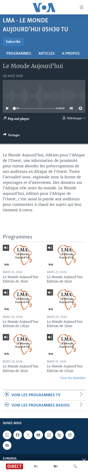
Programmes (18, 54)
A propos (71, 54)
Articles (46, 54)
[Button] (11, 136)
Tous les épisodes (72, 378)
